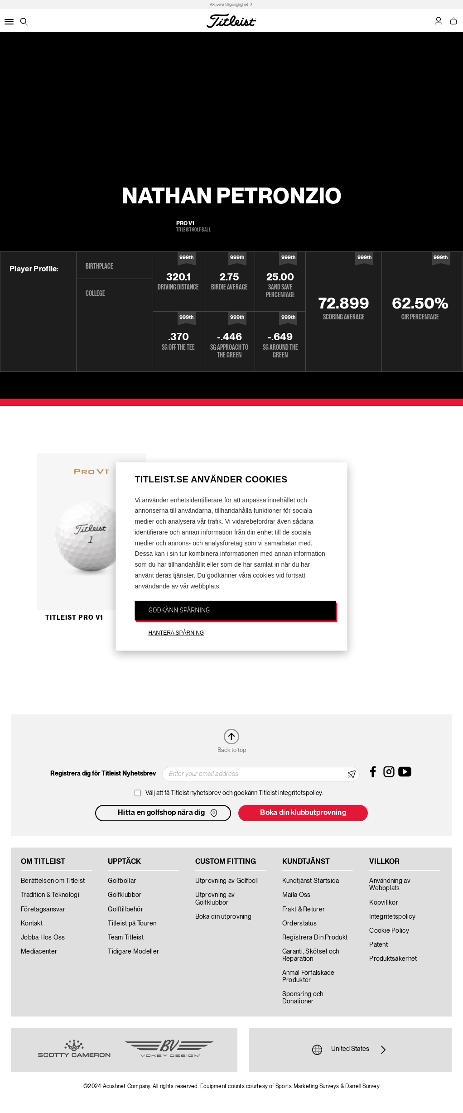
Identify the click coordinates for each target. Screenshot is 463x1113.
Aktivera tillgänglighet (229, 5)
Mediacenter (39, 951)
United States (350, 1049)
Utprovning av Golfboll (227, 881)
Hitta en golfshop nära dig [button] (168, 813)
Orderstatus (299, 923)
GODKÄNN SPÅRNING (179, 609)
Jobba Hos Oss (43, 937)
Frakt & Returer (303, 909)
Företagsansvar (43, 909)
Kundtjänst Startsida (310, 881)
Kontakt (32, 923)
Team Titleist (126, 937)
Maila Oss (296, 895)
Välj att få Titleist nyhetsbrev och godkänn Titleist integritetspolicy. (234, 793)
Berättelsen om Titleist (53, 881)
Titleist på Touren (132, 923)
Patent (378, 945)
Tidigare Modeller (133, 951)
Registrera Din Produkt (314, 937)
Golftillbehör (125, 909)
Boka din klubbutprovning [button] (303, 813)
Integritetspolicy (392, 917)
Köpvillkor (383, 903)
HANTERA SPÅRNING (176, 633)
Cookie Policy (389, 931)
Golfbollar (122, 881)
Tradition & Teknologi (50, 895)
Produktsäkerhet (393, 959)
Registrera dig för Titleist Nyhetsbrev (103, 773)
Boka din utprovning (223, 917)
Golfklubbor (124, 895)
